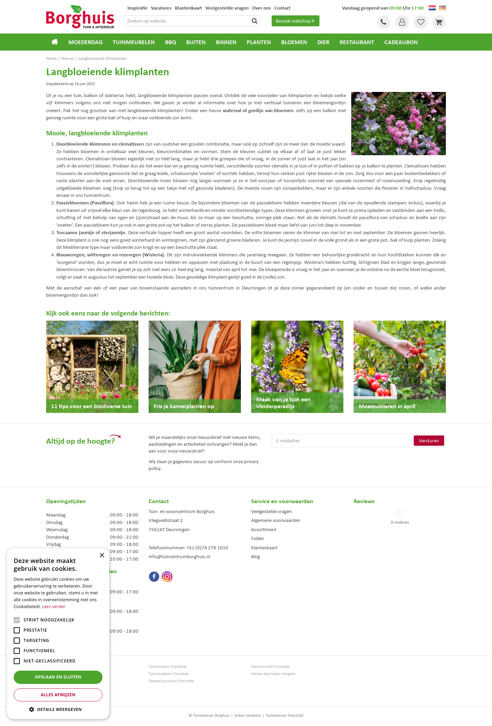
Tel (383, 22)
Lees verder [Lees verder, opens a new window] (54, 606)
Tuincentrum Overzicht (284, 715)
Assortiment (263, 529)
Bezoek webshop (296, 20)
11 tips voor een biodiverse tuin (91, 406)
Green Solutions (247, 715)
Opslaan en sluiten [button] (58, 677)
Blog (255, 556)
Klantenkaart (264, 547)
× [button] (101, 555)
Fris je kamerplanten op (184, 406)
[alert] (58, 633)
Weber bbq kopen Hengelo (273, 673)
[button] (58, 709)
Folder (257, 538)
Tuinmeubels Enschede (168, 666)
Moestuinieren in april (387, 406)
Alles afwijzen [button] (58, 695)
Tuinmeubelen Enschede (169, 673)
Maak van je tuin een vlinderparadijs (283, 402)
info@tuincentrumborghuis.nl (179, 556)
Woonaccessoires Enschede (171, 681)
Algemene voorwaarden (275, 520)
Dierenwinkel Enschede (270, 666)
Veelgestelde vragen (271, 511)
